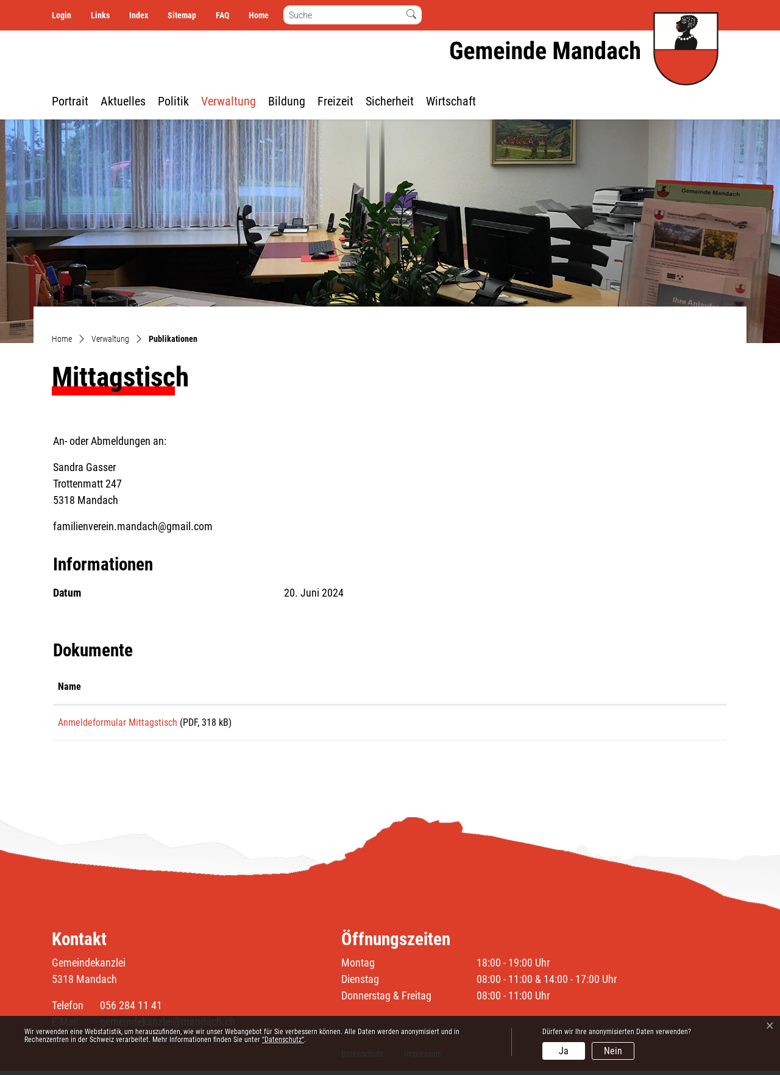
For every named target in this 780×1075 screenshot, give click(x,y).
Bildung (286, 101)
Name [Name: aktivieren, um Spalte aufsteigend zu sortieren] (69, 686)
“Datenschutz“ (283, 1039)
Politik (173, 101)
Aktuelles (123, 101)
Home (259, 15)
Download (650, 724)
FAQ (222, 15)
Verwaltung (228, 101)
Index (138, 15)
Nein (613, 1051)
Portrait (70, 101)
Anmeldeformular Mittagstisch (117, 722)
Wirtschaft (451, 101)
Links (100, 15)
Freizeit (335, 101)
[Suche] (342, 14)
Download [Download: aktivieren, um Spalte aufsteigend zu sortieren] (597, 686)
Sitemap (182, 15)
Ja (564, 1051)
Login (61, 15)
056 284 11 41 (131, 1009)
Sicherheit (390, 101)
